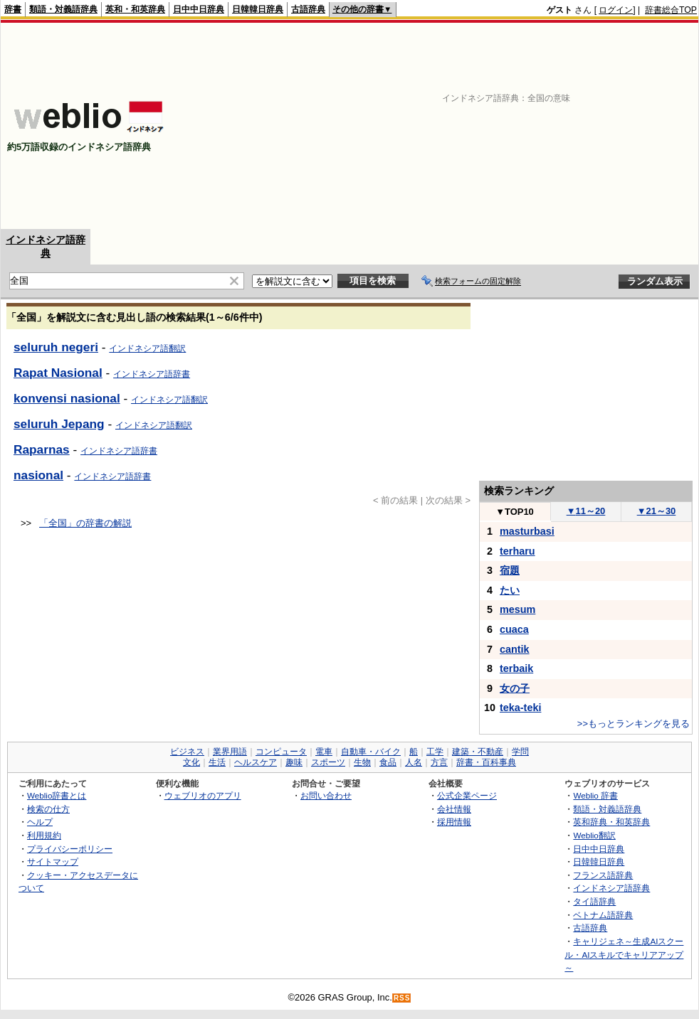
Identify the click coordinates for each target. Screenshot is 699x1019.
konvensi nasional (67, 398)
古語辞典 (308, 9)
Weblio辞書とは (56, 795)
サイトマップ (52, 861)
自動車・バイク (371, 751)
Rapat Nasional (58, 373)
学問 (520, 751)
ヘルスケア (255, 762)
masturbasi (527, 531)
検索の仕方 (48, 808)
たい (510, 590)
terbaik (516, 668)
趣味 (294, 762)
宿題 (510, 570)
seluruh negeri (56, 347)
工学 (434, 751)
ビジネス (187, 751)
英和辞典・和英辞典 (611, 821)
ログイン (616, 10)
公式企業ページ (467, 795)
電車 (323, 751)
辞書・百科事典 (486, 762)
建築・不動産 (477, 751)
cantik (515, 649)
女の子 (515, 688)
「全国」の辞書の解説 (85, 523)
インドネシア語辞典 (611, 887)
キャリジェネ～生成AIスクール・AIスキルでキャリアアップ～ (623, 954)
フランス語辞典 (603, 875)
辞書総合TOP (671, 10)
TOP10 (514, 511)
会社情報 (454, 808)
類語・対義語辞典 (63, 9)
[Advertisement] (537, 125)
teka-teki (520, 707)
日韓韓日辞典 (257, 9)
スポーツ (328, 762)
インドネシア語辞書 (151, 374)
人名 (413, 762)
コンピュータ (281, 751)
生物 (362, 762)
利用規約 (44, 835)
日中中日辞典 (198, 9)
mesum (517, 609)
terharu (517, 551)
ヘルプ (40, 821)
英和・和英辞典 (135, 9)
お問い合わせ (326, 795)
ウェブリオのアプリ (202, 795)
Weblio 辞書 (595, 795)
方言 (439, 762)
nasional (38, 475)
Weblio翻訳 (594, 835)
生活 (217, 762)
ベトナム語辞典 (603, 914)
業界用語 (230, 751)
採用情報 (454, 821)
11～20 (586, 511)
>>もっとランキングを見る (633, 723)
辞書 (12, 9)
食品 (387, 762)
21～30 (656, 511)
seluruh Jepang (59, 424)
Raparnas (42, 449)
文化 (191, 762)
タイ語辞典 (594, 901)
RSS (402, 998)
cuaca (514, 629)
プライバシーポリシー (69, 848)
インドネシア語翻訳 (147, 348)
